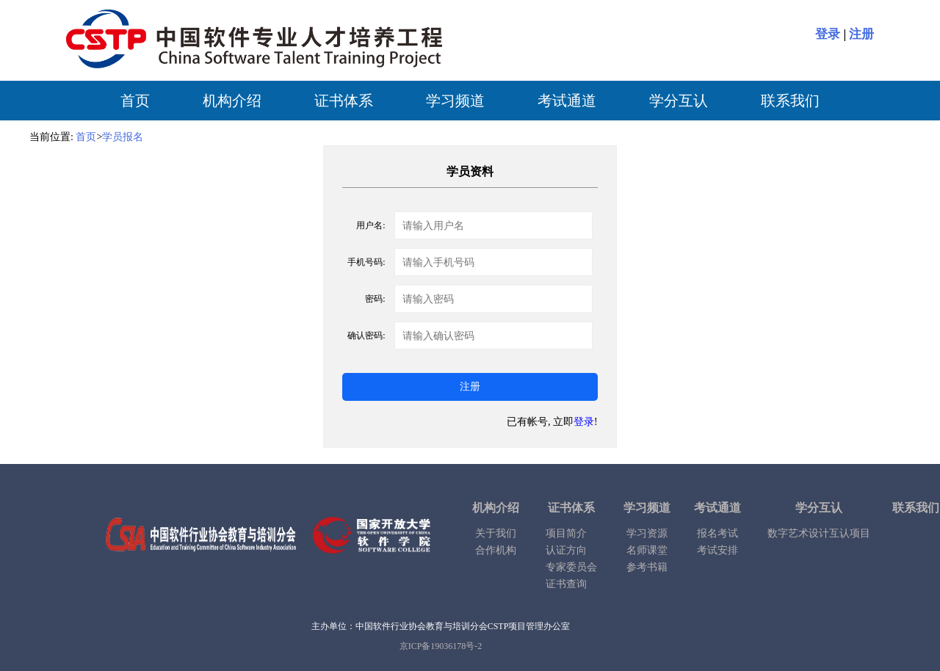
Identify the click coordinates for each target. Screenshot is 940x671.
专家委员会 (571, 567)
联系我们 (790, 101)
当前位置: (51, 136)
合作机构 (495, 550)
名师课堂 (647, 550)
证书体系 (343, 101)
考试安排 (717, 550)
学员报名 (122, 136)
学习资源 (647, 533)
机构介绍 (232, 101)
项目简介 (566, 533)
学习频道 (455, 101)
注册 (861, 34)
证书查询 (566, 584)
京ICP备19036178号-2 (441, 646)
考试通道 (567, 101)
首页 (135, 101)
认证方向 (566, 550)
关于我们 (495, 533)
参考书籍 (647, 567)
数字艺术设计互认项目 (818, 533)
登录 (827, 34)
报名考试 (717, 533)
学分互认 (678, 101)
